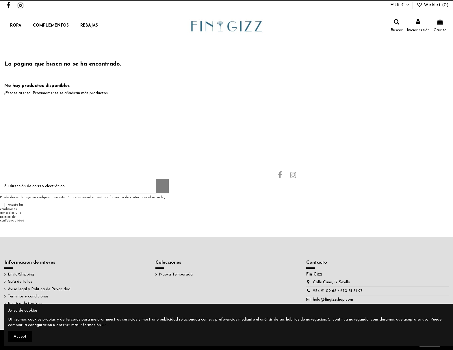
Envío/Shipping (21, 274)
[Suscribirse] (162, 186)
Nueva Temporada (176, 274)
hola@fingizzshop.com (333, 299)
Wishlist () (432, 5)
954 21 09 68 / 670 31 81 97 (338, 291)
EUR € (399, 5)
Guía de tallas (20, 282)
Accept (20, 336)
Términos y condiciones (28, 296)
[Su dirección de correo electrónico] (78, 186)
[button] (15, 25)
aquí (105, 325)
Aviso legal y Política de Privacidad (39, 289)
